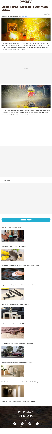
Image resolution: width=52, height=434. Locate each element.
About (18, 420)
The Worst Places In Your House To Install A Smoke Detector (18, 401)
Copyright (26, 420)
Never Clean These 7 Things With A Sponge (13, 246)
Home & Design (10, 13)
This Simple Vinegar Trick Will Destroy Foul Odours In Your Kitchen (20, 265)
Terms (33, 420)
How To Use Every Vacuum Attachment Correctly (15, 304)
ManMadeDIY (26, 412)
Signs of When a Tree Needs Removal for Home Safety (16, 362)
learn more (24, 16)
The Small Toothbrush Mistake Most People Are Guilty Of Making (19, 382)
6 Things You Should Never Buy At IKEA (12, 324)
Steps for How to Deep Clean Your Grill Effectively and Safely (18, 285)
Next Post (26, 220)
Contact (22, 420)
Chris (3, 13)
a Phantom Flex (14, 110)
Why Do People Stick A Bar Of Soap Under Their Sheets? (17, 343)
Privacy (30, 420)
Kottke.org (7, 180)
